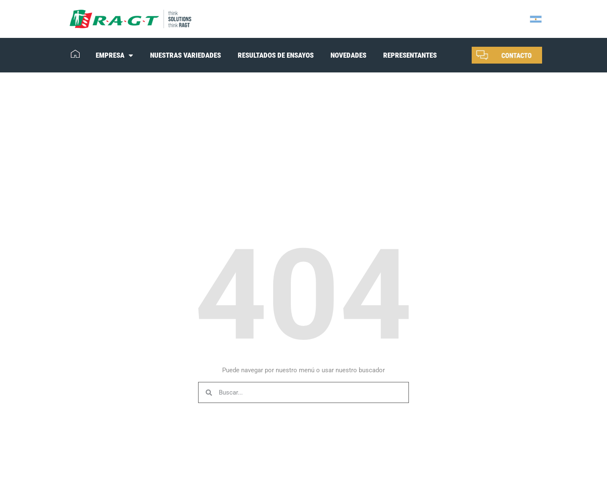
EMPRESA (114, 55)
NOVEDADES (348, 55)
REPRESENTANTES (410, 55)
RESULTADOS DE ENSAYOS (276, 55)
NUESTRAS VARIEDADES (185, 55)
